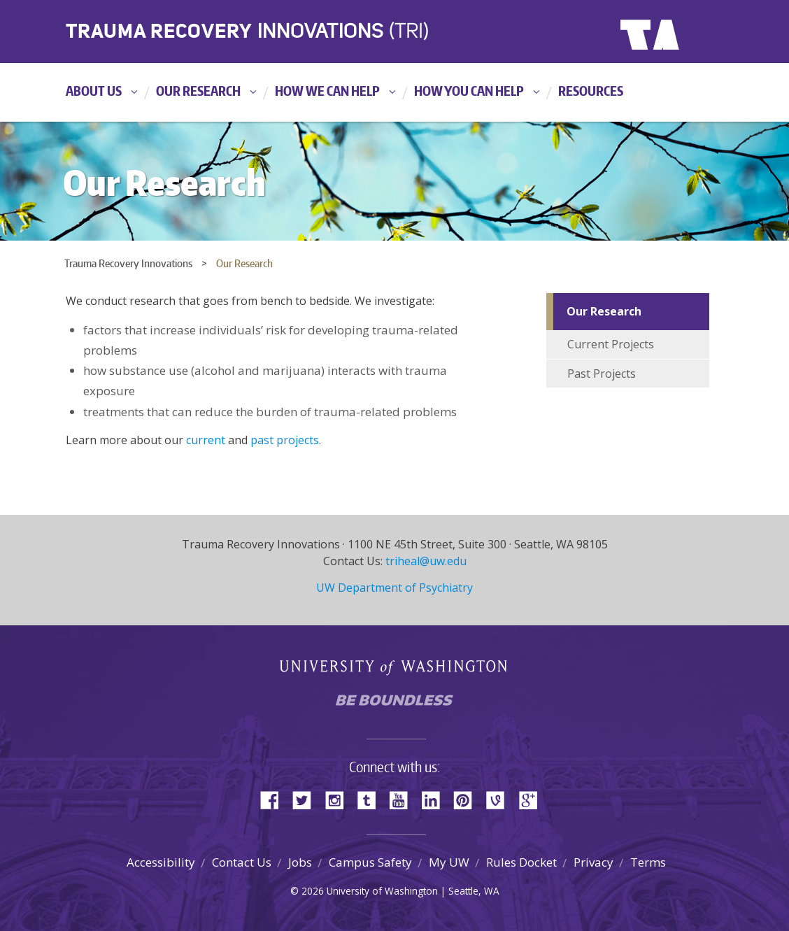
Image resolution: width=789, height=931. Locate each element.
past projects (284, 440)
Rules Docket (521, 862)
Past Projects (601, 373)
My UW (449, 862)
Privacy (593, 862)
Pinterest (468, 799)
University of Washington (677, 31)
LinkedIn (435, 799)
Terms (648, 862)
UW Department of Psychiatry (394, 587)
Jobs (300, 862)
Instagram (339, 799)
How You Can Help (469, 91)
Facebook (275, 799)
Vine (500, 799)
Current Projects (610, 344)
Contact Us (241, 862)
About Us (94, 91)
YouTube (403, 799)
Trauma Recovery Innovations (128, 263)
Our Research (198, 91)
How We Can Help (327, 91)
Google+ (532, 799)
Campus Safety (370, 862)
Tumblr (371, 799)
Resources (590, 91)
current (207, 440)
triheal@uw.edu (426, 561)
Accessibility (161, 862)
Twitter (307, 799)
